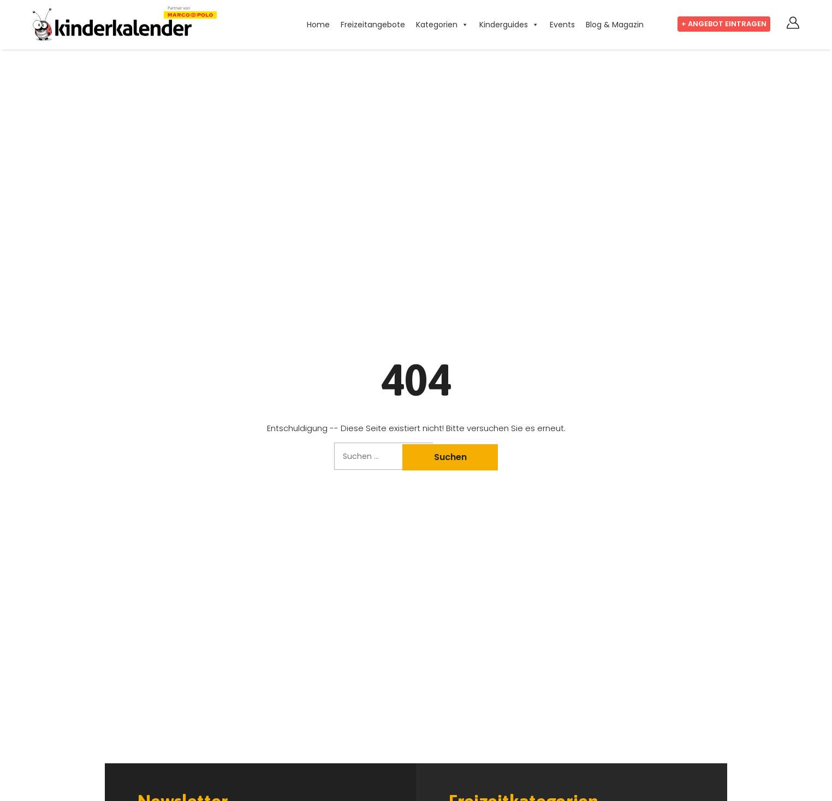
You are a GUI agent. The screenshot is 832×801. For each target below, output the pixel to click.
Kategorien (436, 24)
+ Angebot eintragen (723, 24)
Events (562, 24)
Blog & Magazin (615, 24)
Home (318, 24)
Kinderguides (503, 24)
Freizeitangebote (373, 24)
